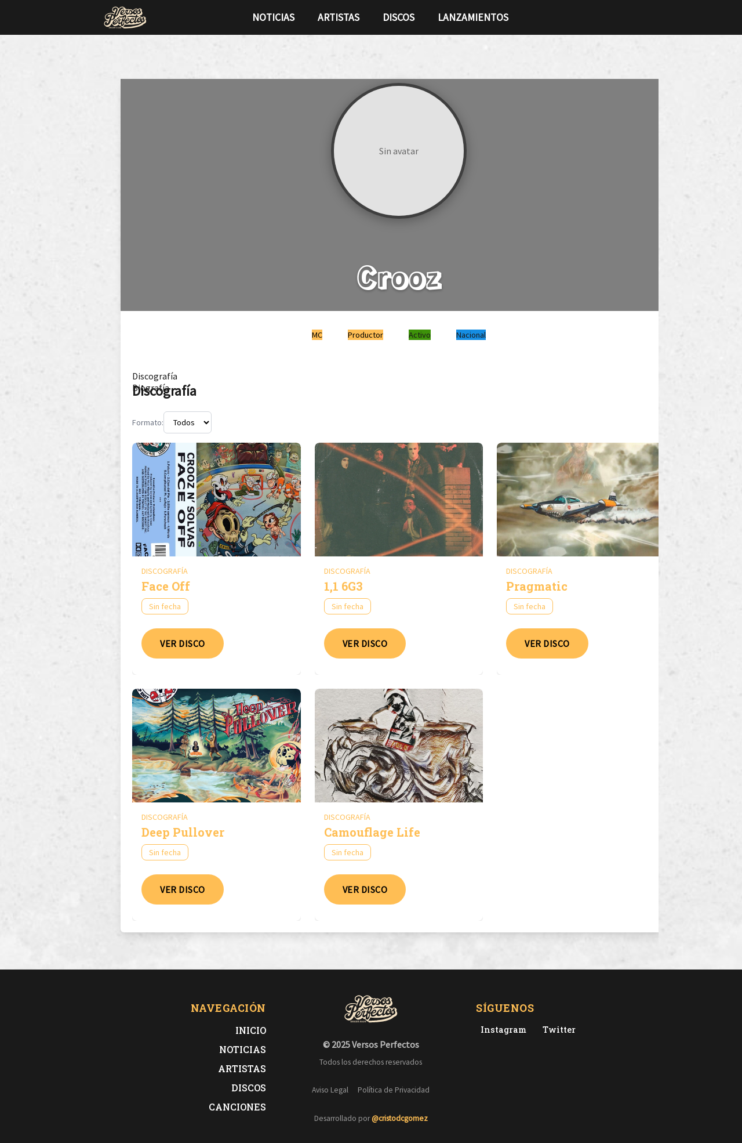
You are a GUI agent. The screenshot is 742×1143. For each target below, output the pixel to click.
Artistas (338, 17)
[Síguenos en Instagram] (635, 17)
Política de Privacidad (394, 1090)
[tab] (154, 376)
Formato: (147, 422)
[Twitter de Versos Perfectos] (557, 1029)
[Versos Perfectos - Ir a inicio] (125, 17)
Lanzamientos (473, 17)
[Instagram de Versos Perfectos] (501, 1029)
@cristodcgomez (400, 1118)
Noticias (273, 17)
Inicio (250, 1030)
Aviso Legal (330, 1090)
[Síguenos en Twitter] (616, 17)
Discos (398, 17)
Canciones (237, 1107)
